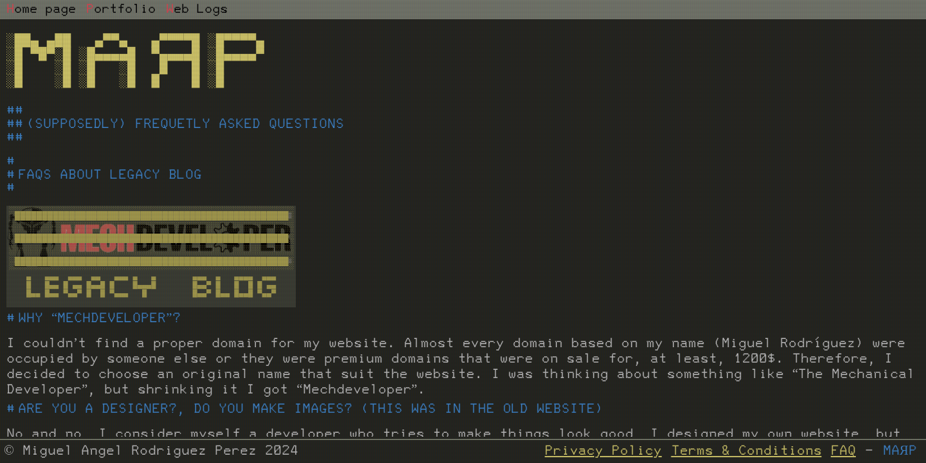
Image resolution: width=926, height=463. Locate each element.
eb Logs (197, 9)
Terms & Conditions (746, 451)
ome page (41, 9)
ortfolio (121, 9)
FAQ (843, 451)
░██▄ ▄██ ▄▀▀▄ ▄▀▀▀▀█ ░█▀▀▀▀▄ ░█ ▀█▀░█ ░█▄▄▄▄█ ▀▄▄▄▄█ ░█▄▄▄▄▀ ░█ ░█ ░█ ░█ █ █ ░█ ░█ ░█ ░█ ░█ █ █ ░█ (135, 62)
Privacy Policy (603, 451)
